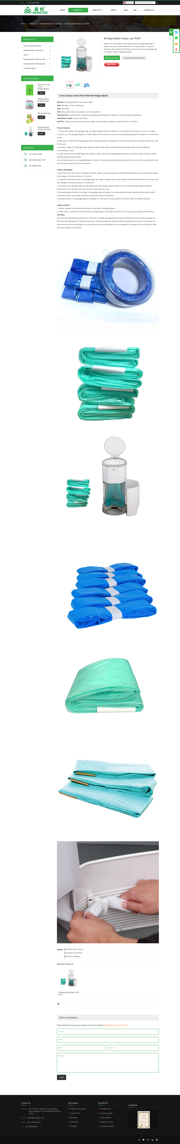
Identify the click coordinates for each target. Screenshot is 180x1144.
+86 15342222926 (33, 3)
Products (78, 10)
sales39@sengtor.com (37, 160)
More (41, 93)
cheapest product (107, 1126)
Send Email (111, 57)
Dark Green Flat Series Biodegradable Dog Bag (44, 87)
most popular (106, 1117)
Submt (61, 1077)
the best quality (107, 1113)
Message (108, 1062)
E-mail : (24, 1118)
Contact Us (149, 10)
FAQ (134, 10)
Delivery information (78, 1109)
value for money (107, 1122)
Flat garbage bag (44, 113)
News (114, 10)
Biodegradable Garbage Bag (50, 24)
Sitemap (73, 1126)
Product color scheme (73, 949)
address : (24, 1109)
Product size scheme (73, 953)
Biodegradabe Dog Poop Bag (34, 59)
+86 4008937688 (35, 166)
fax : (22, 1126)
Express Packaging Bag (32, 46)
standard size (106, 1109)
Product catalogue (72, 956)
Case (126, 10)
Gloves (26, 55)
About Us (97, 10)
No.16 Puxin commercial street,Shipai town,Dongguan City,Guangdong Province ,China (44, 1111)
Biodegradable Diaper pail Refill (77, 24)
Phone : (24, 1122)
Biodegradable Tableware (33, 50)
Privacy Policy (75, 1113)
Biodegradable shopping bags (43, 100)
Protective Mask (30, 68)
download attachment (134, 58)
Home (62, 10)
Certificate (74, 1122)
